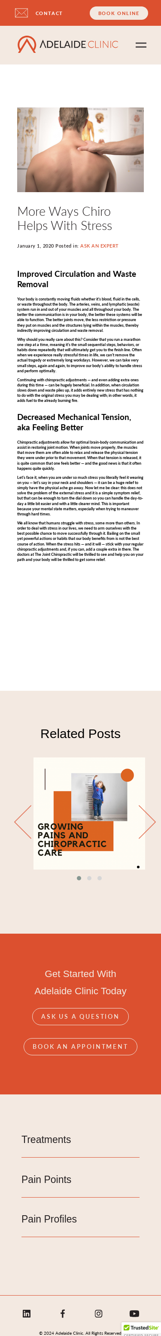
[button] (79, 878)
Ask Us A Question (80, 1016)
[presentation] (22, 822)
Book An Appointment (80, 1046)
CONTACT (50, 13)
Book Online (119, 13)
